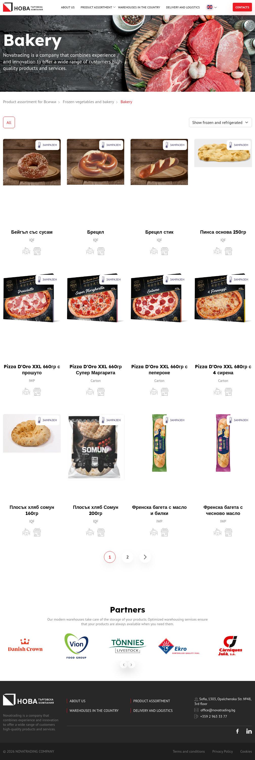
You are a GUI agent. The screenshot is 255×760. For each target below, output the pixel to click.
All (9, 122)
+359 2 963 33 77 (210, 716)
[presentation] (124, 664)
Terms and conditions (189, 751)
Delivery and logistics (183, 7)
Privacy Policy (222, 751)
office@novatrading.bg (214, 710)
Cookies (246, 751)
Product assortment (96, 7)
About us (68, 7)
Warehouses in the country (139, 7)
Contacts (242, 7)
